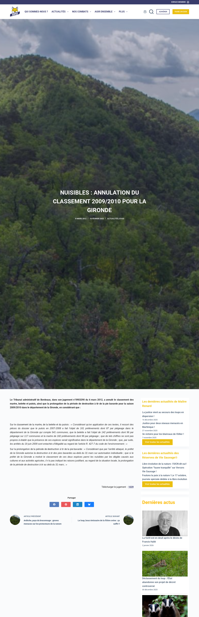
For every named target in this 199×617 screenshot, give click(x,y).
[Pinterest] (66, 504)
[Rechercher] (151, 11)
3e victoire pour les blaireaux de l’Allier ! (163, 434)
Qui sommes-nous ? (36, 11)
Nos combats (82, 11)
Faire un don (181, 12)
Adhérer (163, 12)
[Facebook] (54, 504)
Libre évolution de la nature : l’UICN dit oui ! (164, 463)
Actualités (60, 11)
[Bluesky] (89, 504)
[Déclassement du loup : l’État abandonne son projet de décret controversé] (165, 563)
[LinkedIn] (77, 504)
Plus (124, 11)
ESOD (121, 218)
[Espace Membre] (180, 2)
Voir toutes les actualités (157, 442)
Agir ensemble (105, 11)
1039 (131, 487)
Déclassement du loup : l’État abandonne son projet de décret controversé (159, 582)
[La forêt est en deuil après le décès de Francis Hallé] (165, 523)
